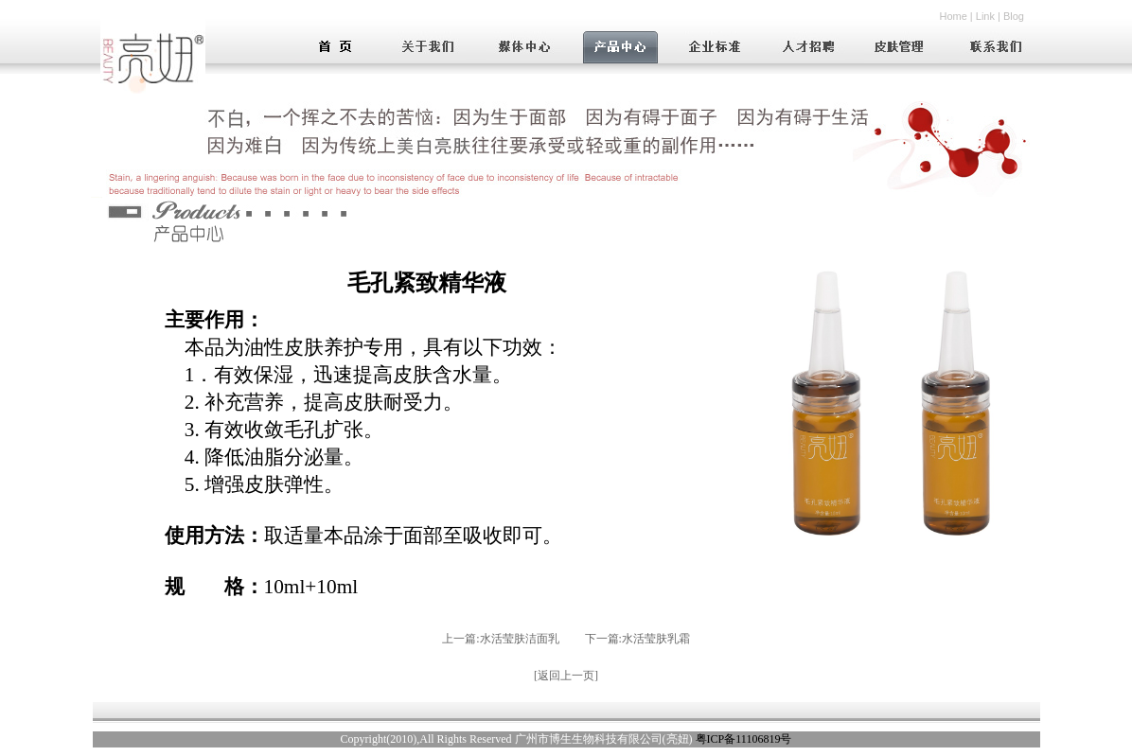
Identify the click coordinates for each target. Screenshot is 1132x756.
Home (952, 16)
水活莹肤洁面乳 (519, 638)
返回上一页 (566, 675)
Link (985, 16)
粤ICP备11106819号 (744, 739)
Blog (1013, 16)
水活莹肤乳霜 (656, 638)
